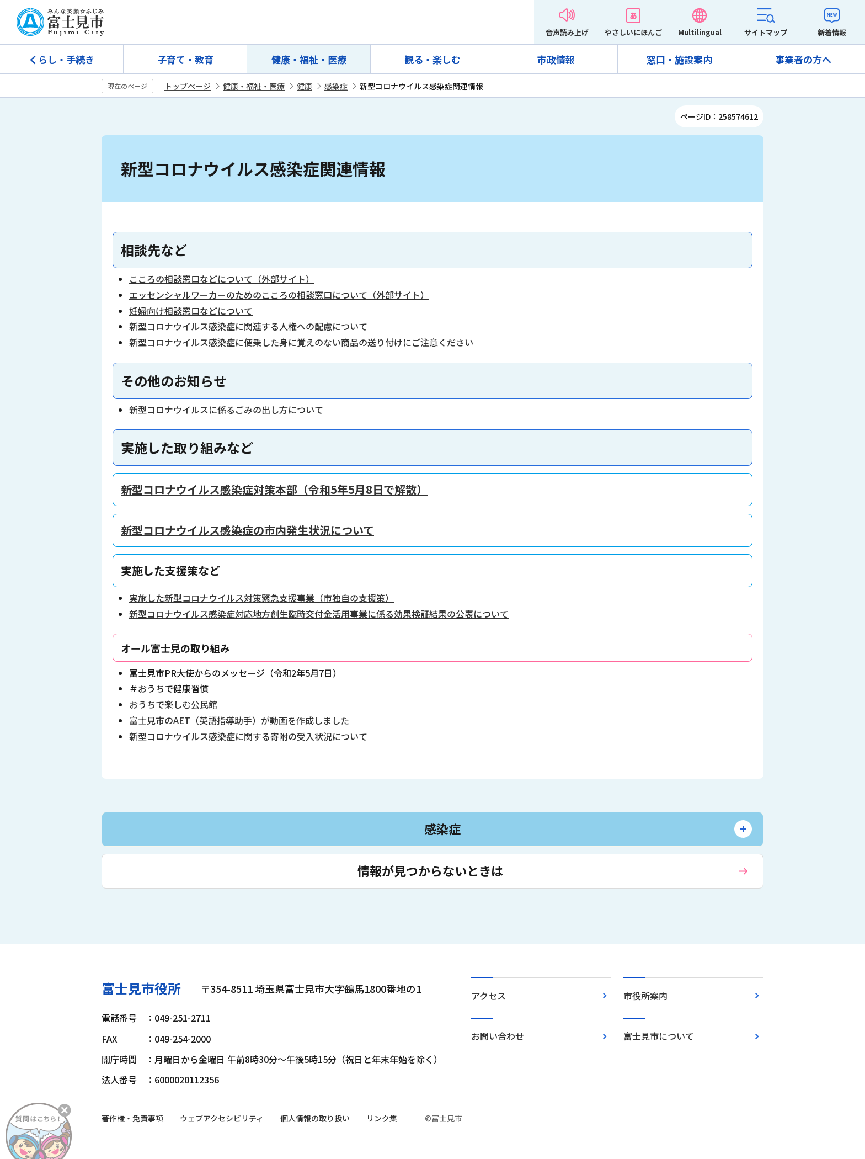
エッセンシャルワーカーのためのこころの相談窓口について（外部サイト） (279, 294)
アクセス (488, 995)
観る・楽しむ (432, 59)
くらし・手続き (61, 59)
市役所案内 (645, 995)
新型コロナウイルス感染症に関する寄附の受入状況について (248, 736)
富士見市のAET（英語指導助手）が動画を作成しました (239, 720)
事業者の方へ (803, 59)
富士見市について (658, 1036)
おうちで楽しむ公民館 (173, 704)
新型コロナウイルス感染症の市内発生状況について (247, 530)
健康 (304, 86)
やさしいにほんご (633, 32)
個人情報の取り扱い (315, 1118)
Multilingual (700, 32)
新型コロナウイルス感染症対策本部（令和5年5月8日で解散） (274, 489)
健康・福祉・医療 (308, 59)
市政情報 (556, 59)
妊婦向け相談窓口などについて (191, 310)
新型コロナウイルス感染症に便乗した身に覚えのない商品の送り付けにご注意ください (301, 342)
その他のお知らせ (174, 380)
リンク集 (381, 1118)
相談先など (154, 249)
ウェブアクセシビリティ (222, 1118)
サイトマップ (765, 32)
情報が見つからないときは (430, 870)
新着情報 (832, 32)
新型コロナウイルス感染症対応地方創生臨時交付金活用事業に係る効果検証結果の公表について (319, 613)
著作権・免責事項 (132, 1118)
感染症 (336, 86)
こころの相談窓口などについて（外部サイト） (221, 278)
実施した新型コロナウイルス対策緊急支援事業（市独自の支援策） (261, 597)
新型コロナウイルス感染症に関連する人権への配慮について (248, 326)
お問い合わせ (497, 1036)
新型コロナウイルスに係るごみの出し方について (226, 409)
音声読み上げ (567, 32)
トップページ (187, 86)
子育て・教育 (185, 59)
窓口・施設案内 (679, 59)
